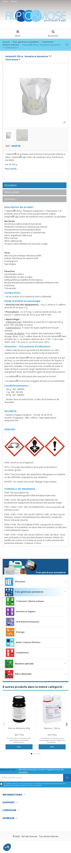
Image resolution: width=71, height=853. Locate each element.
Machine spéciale (19, 665)
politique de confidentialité (45, 784)
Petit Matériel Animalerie (22, 623)
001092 (52, 735)
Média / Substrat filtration (23, 643)
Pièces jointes (11, 192)
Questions (9, 199)
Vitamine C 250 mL (52, 729)
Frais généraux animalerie (51, 573)
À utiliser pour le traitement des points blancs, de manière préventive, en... (19, 741)
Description (10, 186)
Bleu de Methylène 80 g (19, 729)
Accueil (5, 1)
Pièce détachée (18, 675)
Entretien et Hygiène (20, 612)
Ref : (8, 146)
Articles (14, 1)
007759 (19, 735)
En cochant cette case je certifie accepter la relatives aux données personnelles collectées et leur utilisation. (35, 785)
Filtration (15, 582)
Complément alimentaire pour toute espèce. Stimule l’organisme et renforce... (52, 741)
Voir (19, 747)
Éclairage (15, 633)
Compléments (17, 653)
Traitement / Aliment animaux (25, 602)
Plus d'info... (11, 169)
